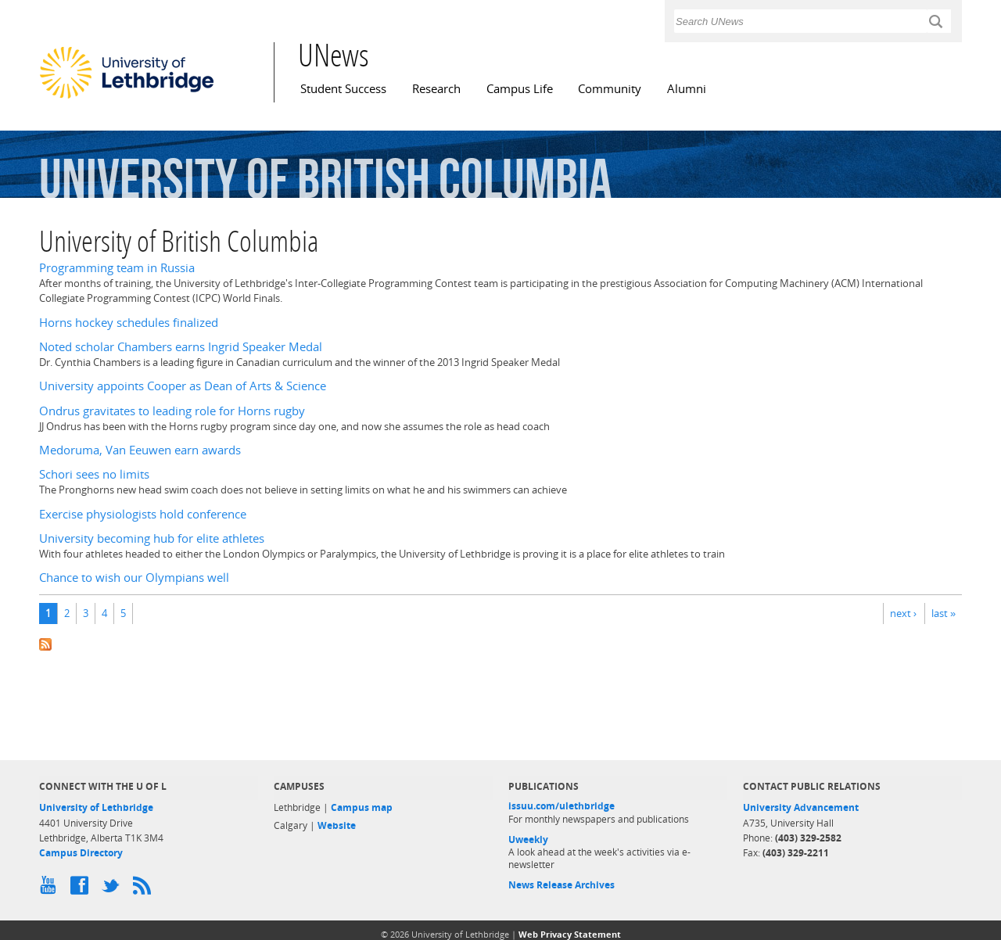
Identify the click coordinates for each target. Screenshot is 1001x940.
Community (609, 89)
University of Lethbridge (96, 807)
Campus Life (519, 89)
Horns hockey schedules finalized (128, 322)
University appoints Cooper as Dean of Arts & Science (182, 386)
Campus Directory (81, 853)
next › (903, 613)
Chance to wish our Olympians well (134, 577)
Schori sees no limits (94, 474)
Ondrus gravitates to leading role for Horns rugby (172, 411)
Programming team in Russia (117, 268)
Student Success (343, 89)
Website (337, 825)
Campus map (362, 807)
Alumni (686, 89)
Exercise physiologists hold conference (142, 514)
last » (943, 613)
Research (436, 89)
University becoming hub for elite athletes (151, 538)
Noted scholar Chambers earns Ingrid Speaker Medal (180, 347)
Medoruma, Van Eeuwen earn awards (140, 450)
